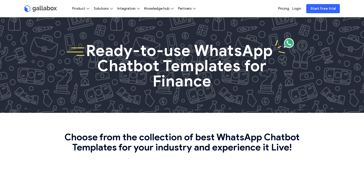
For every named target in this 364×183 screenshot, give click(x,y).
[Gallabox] (40, 8)
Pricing (283, 8)
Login (296, 8)
